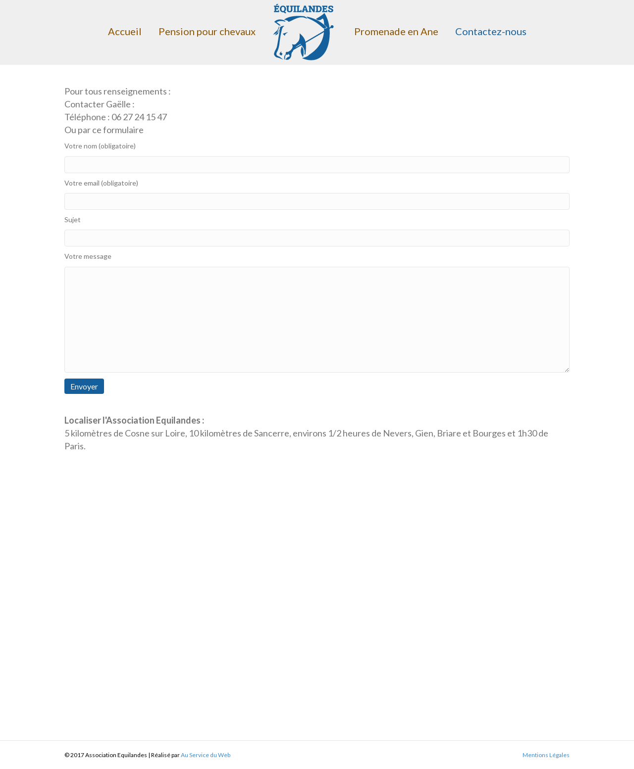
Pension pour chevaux (207, 31)
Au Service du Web (205, 755)
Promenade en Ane (396, 31)
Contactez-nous (491, 31)
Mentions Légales (546, 755)
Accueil (125, 31)
